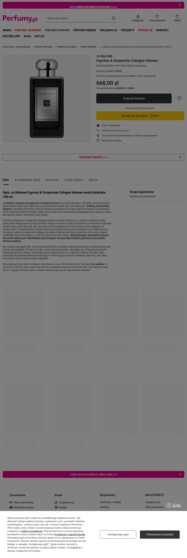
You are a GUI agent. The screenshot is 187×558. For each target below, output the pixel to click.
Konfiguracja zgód (118, 534)
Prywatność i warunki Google (69, 534)
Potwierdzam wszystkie (159, 534)
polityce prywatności (32, 531)
